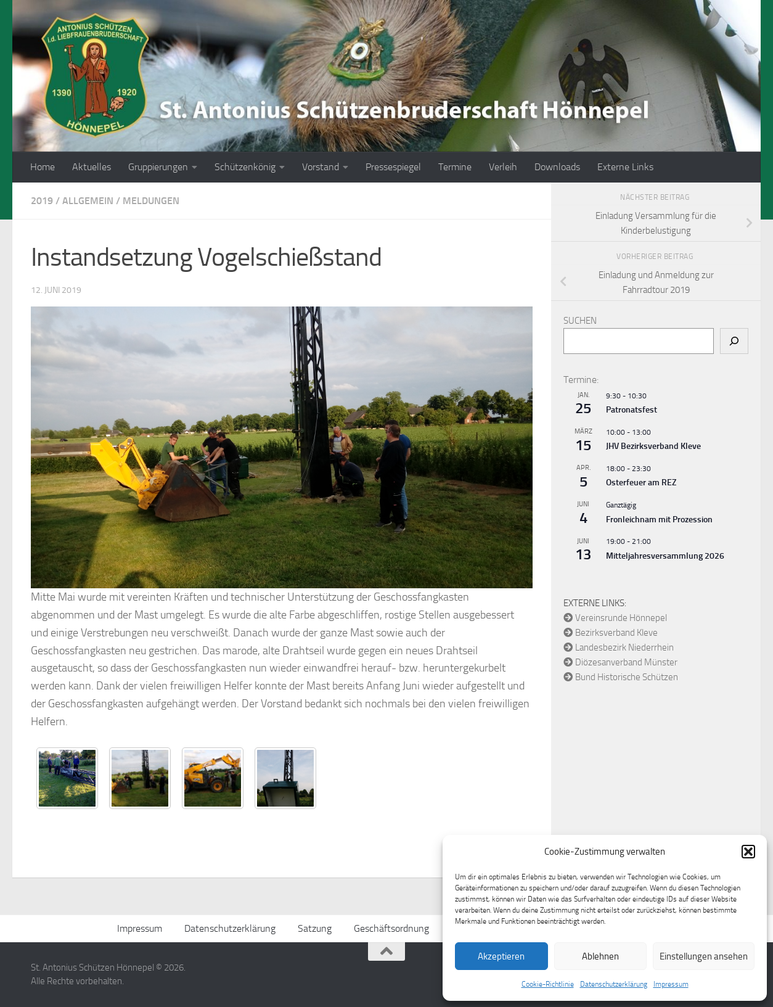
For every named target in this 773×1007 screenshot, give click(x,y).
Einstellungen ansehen (704, 956)
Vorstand (320, 167)
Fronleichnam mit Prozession (659, 519)
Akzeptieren (501, 956)
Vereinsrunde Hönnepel (615, 617)
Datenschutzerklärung (613, 984)
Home (42, 167)
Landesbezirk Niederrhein (618, 647)
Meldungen (151, 201)
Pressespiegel (393, 167)
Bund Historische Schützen (620, 677)
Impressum (671, 984)
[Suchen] (734, 341)
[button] (748, 851)
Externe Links (625, 167)
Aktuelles (91, 167)
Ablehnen (600, 956)
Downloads (557, 167)
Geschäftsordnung (391, 928)
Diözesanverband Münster (620, 662)
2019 (42, 201)
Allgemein (87, 201)
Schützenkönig (245, 167)
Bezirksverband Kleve (610, 632)
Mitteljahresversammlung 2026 (665, 556)
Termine (455, 167)
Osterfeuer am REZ (641, 482)
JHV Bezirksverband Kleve (653, 446)
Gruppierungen (158, 167)
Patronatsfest (631, 410)
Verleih (503, 167)
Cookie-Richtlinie (547, 984)
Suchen (580, 320)
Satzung (315, 928)
